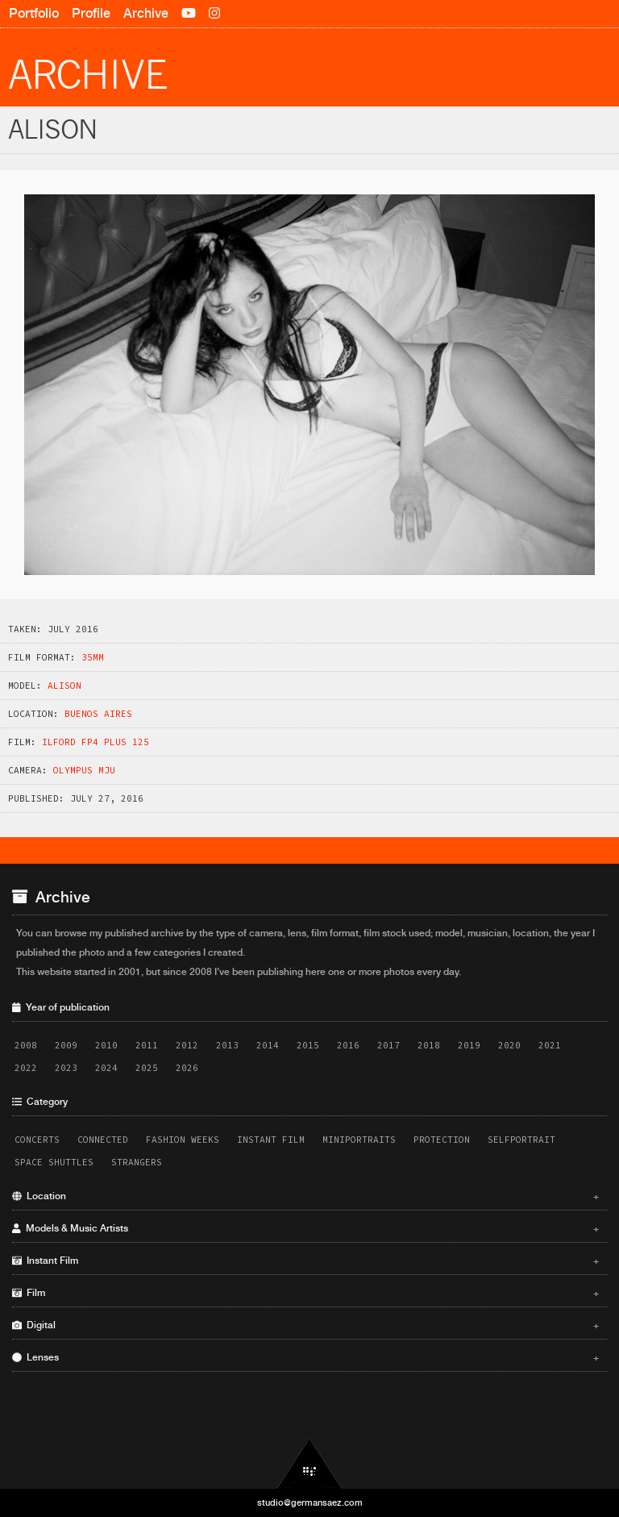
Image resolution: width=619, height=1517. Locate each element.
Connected (102, 1139)
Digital (305, 1325)
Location (305, 1196)
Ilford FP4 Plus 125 (95, 742)
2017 (388, 1045)
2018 (429, 1045)
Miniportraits (359, 1139)
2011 (146, 1045)
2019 (469, 1045)
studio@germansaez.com (310, 1502)
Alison (64, 685)
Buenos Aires (98, 713)
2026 (187, 1067)
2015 (308, 1045)
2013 (227, 1045)
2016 (348, 1045)
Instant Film (271, 1139)
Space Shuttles (54, 1162)
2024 (106, 1067)
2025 (146, 1067)
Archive (145, 13)
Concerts (37, 1139)
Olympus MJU (84, 770)
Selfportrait (521, 1139)
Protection (441, 1139)
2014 (267, 1045)
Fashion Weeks (182, 1139)
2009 (66, 1045)
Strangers (136, 1162)
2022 (26, 1067)
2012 (187, 1045)
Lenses (305, 1357)
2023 (66, 1067)
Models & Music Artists (305, 1228)
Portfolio (34, 13)
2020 (509, 1045)
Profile (91, 13)
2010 (106, 1045)
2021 (549, 1045)
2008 (26, 1045)
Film (305, 1292)
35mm (92, 657)
